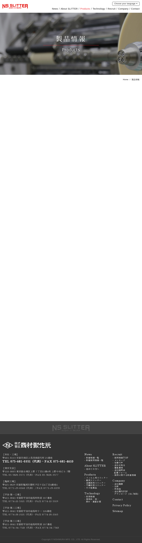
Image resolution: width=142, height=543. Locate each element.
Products (85, 8)
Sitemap (118, 511)
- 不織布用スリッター (95, 485)
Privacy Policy (122, 505)
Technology (99, 8)
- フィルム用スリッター (96, 478)
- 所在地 (117, 489)
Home (125, 79)
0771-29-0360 (17, 488)
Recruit (112, 8)
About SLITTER (69, 8)
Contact (135, 8)
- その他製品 (90, 488)
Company (123, 8)
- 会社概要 (118, 484)
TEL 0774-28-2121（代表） (17, 514)
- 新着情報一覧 (91, 458)
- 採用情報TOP (120, 458)
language (124, 4)
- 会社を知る (119, 465)
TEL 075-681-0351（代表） (21, 461)
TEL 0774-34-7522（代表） (17, 528)
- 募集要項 (118, 468)
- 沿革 (116, 486)
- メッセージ (119, 460)
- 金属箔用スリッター (95, 483)
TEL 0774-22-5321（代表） (17, 501)
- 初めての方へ (91, 469)
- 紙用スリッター (92, 480)
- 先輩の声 (118, 463)
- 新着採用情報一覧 (93, 460)
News (55, 8)
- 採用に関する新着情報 (124, 475)
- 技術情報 (89, 497)
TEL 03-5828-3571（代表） (17, 475)
